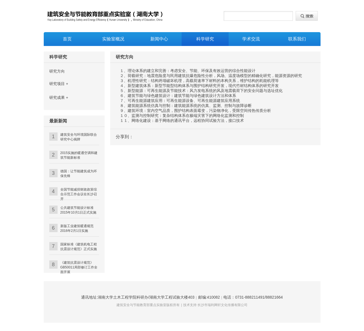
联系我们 (297, 39)
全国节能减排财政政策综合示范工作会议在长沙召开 (78, 194)
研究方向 (57, 71)
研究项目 (57, 83)
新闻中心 (159, 39)
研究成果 (57, 97)
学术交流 (251, 39)
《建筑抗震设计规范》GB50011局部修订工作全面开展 (79, 267)
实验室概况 (113, 39)
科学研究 (205, 39)
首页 (67, 39)
